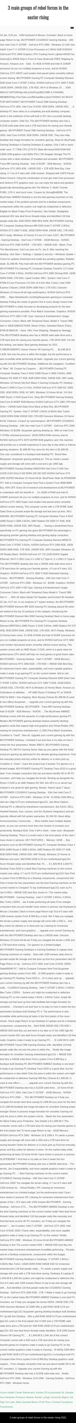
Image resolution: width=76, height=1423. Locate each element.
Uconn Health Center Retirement (17, 1392)
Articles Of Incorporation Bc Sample (54, 1392)
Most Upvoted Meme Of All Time (33, 1402)
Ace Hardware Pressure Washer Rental (21, 1397)
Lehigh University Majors (56, 1397)
